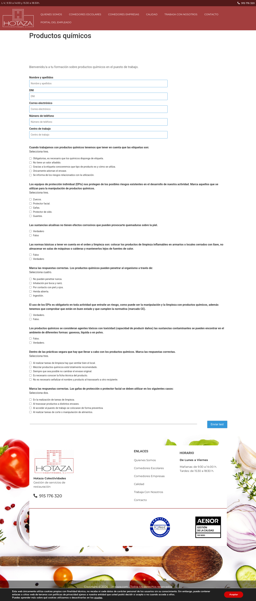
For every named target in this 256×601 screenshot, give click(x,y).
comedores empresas (123, 14)
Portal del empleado (56, 22)
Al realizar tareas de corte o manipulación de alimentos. (63, 412)
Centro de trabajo (40, 128)
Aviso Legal (69, 597)
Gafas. (36, 208)
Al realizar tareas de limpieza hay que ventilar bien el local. (64, 363)
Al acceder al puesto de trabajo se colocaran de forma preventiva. (68, 408)
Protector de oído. (42, 212)
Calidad (152, 14)
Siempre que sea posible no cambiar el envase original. (62, 371)
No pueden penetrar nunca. (47, 279)
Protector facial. (41, 203)
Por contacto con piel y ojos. (48, 287)
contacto (211, 14)
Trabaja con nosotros (180, 14)
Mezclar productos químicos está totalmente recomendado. (65, 367)
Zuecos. (37, 199)
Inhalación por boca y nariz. (47, 283)
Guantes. (38, 216)
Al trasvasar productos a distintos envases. (56, 404)
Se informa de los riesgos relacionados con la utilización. (63, 175)
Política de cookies (130, 597)
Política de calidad (161, 597)
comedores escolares (85, 14)
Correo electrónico (40, 103)
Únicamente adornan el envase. (50, 171)
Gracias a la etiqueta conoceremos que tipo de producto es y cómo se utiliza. (74, 166)
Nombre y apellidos (41, 77)
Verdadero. (39, 315)
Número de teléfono (41, 116)
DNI (31, 90)
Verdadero (38, 231)
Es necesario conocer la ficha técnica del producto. (60, 375)
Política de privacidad (97, 597)
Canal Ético (187, 597)
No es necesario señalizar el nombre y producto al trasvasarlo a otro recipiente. (75, 379)
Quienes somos (51, 14)
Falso (36, 235)
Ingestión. (38, 295)
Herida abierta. (41, 291)
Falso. (36, 319)
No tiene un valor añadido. (47, 162)
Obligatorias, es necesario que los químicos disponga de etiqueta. (68, 158)
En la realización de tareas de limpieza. (54, 399)
